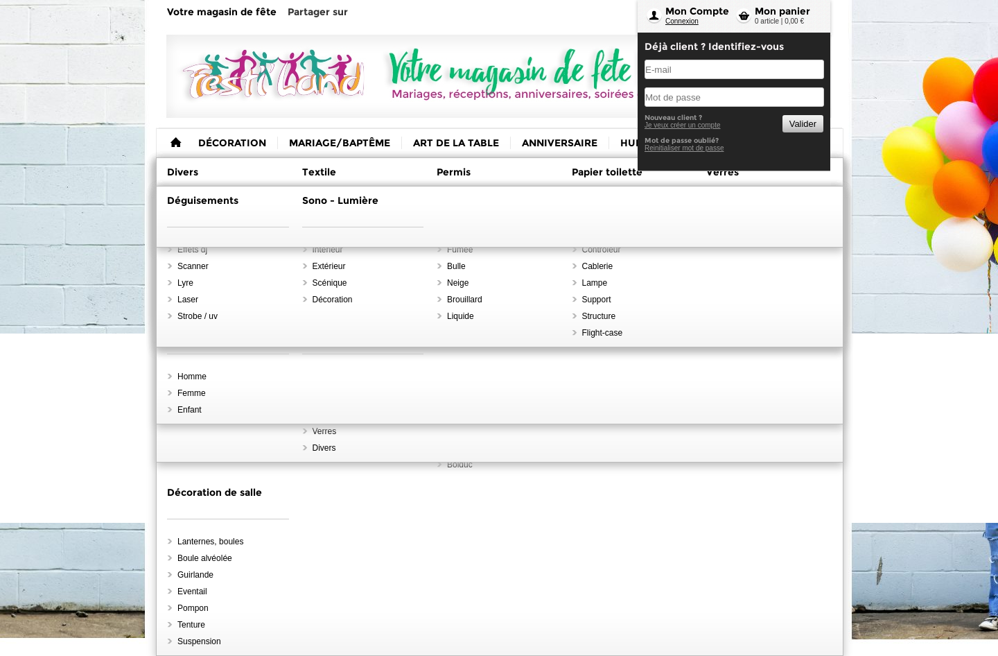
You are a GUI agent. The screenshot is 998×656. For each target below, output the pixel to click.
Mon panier (782, 11)
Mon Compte (697, 11)
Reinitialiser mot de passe (684, 148)
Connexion (682, 21)
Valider (802, 124)
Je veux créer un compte (683, 125)
